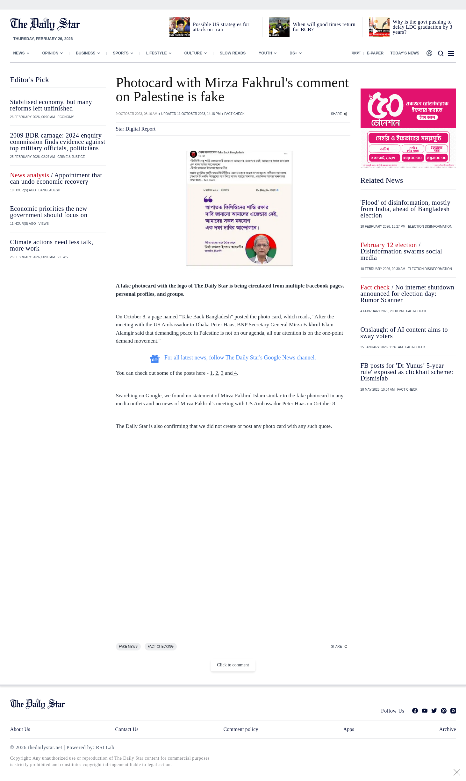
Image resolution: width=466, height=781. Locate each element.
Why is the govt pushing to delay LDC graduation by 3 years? (422, 27)
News (19, 53)
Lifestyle (156, 53)
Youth (265, 53)
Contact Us (126, 729)
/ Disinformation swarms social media (401, 251)
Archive (447, 729)
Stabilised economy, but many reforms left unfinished (51, 105)
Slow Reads (233, 53)
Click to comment (233, 665)
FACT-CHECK (234, 114)
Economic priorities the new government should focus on (49, 211)
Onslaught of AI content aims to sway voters (404, 332)
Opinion (50, 53)
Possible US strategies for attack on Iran (221, 27)
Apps (348, 729)
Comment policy (240, 729)
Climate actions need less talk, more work (51, 245)
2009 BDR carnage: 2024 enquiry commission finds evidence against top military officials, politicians (57, 142)
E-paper (375, 53)
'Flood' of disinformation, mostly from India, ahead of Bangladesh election (406, 209)
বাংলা (356, 53)
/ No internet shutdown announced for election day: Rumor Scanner (408, 293)
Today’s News (404, 53)
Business (85, 53)
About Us (20, 729)
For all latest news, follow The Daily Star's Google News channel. (233, 357)
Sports (121, 53)
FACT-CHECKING (161, 646)
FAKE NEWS (128, 646)
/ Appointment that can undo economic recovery (56, 178)
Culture (193, 53)
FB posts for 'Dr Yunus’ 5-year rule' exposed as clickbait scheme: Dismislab (407, 372)
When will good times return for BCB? (324, 27)
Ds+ (293, 53)
